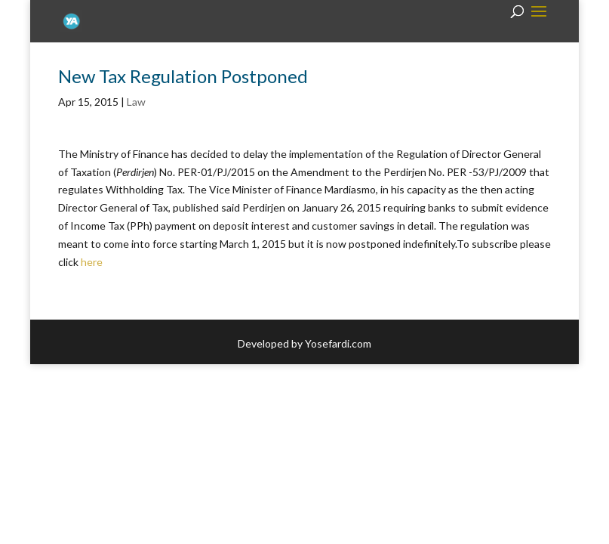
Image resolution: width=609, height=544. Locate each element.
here (92, 261)
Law (136, 101)
